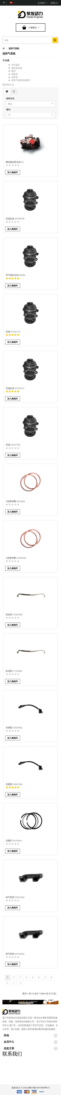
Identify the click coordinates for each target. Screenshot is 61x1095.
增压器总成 (16, 67)
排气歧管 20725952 (15, 953)
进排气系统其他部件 (20, 80)
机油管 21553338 (14, 614)
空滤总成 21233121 (15, 388)
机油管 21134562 (14, 670)
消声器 (14, 77)
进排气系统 (14, 48)
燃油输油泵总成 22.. (15, 161)
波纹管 (14, 74)
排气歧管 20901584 (15, 897)
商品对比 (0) (8, 84)
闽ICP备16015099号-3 (38, 1087)
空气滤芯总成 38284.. (16, 275)
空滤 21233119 (13, 331)
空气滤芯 (15, 64)
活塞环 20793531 (14, 840)
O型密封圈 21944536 (16, 557)
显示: (8, 109)
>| (20, 982)
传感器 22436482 (14, 727)
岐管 (13, 70)
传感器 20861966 (14, 784)
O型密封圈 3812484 (15, 501)
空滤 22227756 (13, 444)
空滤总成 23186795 (15, 218)
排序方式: (10, 98)
